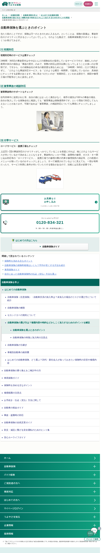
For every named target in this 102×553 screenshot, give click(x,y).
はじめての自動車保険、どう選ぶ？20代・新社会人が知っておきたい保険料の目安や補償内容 (52, 361)
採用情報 (11, 533)
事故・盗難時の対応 (14, 415)
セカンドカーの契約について (21, 315)
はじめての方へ (12, 500)
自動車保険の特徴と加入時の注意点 (30, 337)
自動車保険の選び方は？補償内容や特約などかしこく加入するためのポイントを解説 (36, 17)
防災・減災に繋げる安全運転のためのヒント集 (27, 430)
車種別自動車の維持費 (18, 352)
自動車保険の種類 (16, 307)
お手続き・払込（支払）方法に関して (22, 400)
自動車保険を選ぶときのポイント (29, 330)
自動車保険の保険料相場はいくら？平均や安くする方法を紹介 (34, 265)
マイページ (78, 4)
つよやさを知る (14, 517)
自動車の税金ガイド (14, 407)
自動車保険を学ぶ (30, 15)
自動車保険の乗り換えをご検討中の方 (22, 370)
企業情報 (11, 525)
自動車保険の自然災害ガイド (18, 422)
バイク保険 (11, 474)
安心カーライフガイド (15, 437)
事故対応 (11, 491)
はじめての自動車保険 (50, 15)
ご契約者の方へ (14, 483)
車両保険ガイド (12, 269)
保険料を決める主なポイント (18, 261)
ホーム (4, 15)
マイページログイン (13, 508)
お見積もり (88, 4)
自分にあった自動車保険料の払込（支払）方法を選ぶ (30, 274)
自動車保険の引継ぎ (17, 345)
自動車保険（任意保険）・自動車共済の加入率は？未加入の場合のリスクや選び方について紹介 (51, 299)
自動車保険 (15, 15)
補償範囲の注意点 (12, 392)
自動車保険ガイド (51, 246)
